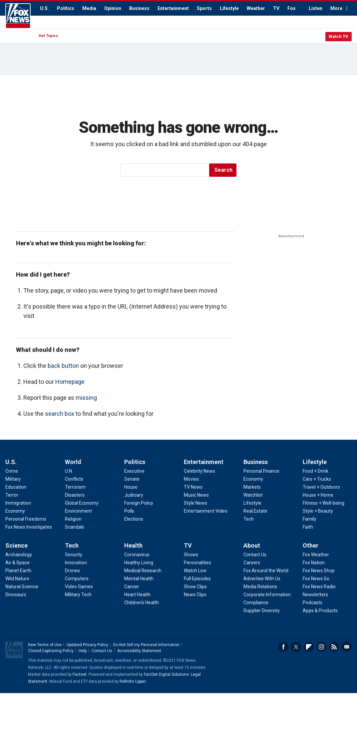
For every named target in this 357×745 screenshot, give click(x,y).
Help (83, 650)
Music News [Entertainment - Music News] (196, 495)
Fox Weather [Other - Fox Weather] (316, 554)
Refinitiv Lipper (133, 681)
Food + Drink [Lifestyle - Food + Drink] (315, 471)
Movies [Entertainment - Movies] (191, 479)
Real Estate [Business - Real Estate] (255, 511)
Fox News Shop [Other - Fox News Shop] (319, 570)
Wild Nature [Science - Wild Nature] (17, 578)
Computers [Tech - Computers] (77, 578)
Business (139, 8)
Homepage (70, 381)
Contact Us (102, 650)
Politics (65, 8)
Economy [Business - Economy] (253, 479)
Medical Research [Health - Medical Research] (143, 570)
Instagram (321, 647)
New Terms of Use (45, 644)
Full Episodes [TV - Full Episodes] (197, 578)
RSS (334, 647)
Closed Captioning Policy (51, 650)
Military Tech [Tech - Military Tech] (78, 594)
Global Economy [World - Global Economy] (82, 503)
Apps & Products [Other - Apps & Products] (320, 610)
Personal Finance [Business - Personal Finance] (261, 471)
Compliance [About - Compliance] (255, 602)
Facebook (283, 647)
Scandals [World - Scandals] (74, 527)
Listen (315, 8)
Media (89, 8)
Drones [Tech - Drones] (72, 570)
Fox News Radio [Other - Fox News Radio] (319, 586)
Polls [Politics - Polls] (129, 511)
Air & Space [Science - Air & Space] (17, 562)
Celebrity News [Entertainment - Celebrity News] (199, 471)
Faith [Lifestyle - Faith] (308, 527)
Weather (256, 8)
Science (16, 545)
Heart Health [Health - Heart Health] (137, 594)
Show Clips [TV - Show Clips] (195, 586)
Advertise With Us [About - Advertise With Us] (261, 578)
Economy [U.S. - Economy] (15, 511)
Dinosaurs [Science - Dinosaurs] (15, 594)
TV (276, 8)
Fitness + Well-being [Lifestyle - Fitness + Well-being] (323, 503)
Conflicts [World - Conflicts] (74, 479)
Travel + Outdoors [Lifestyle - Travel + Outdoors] (321, 487)
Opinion (112, 8)
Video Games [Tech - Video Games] (79, 586)
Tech (72, 545)
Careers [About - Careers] (251, 562)
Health (133, 545)
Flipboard (309, 647)
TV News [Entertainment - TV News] (193, 487)
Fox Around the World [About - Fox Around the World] (265, 570)
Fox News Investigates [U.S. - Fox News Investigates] (28, 527)
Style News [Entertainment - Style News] (195, 503)
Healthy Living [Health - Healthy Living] (138, 562)
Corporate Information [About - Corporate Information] (267, 594)
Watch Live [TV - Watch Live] (195, 570)
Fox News (18, 16)
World (73, 461)
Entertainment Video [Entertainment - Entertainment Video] (205, 511)
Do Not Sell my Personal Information (146, 644)
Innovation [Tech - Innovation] (76, 562)
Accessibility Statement (139, 650)
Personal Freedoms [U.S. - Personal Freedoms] (25, 519)
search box (59, 413)
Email (347, 647)
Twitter (296, 647)
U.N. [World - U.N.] (69, 471)
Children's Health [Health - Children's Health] (141, 602)
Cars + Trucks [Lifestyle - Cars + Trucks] (317, 479)
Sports (204, 8)
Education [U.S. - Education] (15, 487)
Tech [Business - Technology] (248, 519)
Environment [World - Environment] (78, 511)
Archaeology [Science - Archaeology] (18, 554)
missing (86, 397)
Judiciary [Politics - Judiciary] (133, 495)
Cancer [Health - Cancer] (131, 586)
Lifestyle (229, 8)
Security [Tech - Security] (73, 554)
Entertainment (173, 8)
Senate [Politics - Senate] (132, 479)
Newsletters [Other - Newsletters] (315, 594)
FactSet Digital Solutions (166, 674)
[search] (165, 170)
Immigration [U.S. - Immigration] (18, 503)
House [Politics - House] (131, 487)
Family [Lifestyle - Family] (309, 519)
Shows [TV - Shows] (191, 554)
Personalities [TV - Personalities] (197, 562)
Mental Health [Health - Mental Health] (139, 578)
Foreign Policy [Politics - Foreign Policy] (138, 503)
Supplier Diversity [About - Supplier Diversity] (261, 610)
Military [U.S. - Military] (13, 479)
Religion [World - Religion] (73, 519)
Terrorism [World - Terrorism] (75, 487)
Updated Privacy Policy (87, 644)
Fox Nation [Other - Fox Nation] (314, 562)
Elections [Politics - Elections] (133, 519)
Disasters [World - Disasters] (75, 495)
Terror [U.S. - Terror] (11, 495)
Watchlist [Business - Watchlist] (253, 495)
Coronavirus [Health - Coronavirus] (137, 554)
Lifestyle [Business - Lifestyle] (252, 503)
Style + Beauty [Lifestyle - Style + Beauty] (318, 511)
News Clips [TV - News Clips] (195, 594)
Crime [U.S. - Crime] (11, 471)
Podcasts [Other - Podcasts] (312, 602)
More (336, 8)
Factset (80, 674)
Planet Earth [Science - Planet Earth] (18, 570)
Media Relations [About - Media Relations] (260, 586)
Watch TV (338, 36)
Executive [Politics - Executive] (134, 471)
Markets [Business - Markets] (252, 487)
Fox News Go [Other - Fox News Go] (316, 578)
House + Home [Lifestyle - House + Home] (318, 495)
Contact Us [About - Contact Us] (254, 554)
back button (63, 365)
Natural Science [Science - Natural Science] (21, 586)
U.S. (44, 8)
